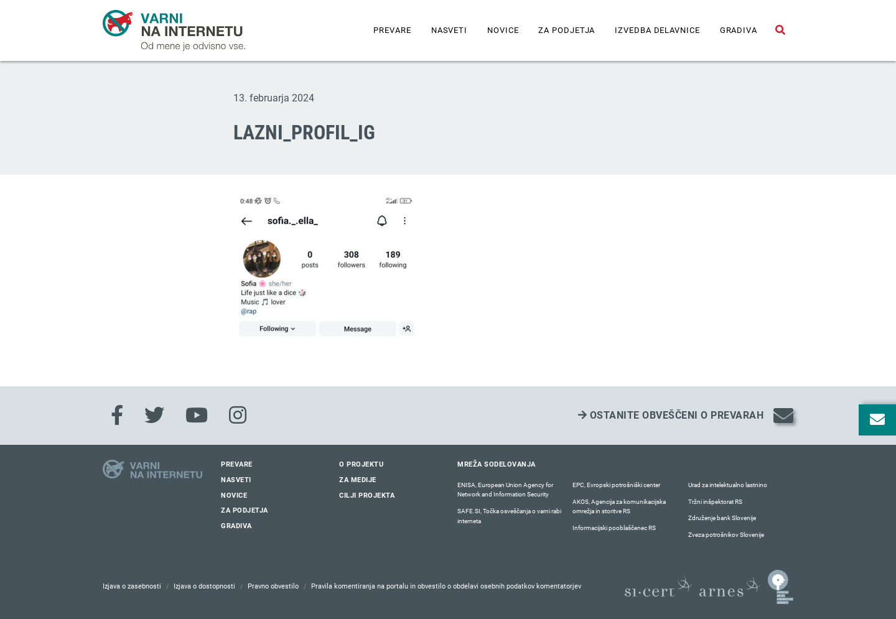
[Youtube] (196, 415)
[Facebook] (117, 415)
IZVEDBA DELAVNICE (657, 30)
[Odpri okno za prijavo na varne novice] (877, 419)
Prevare (392, 30)
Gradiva (738, 30)
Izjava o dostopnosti (204, 586)
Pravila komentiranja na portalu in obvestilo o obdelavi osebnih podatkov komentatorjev (446, 586)
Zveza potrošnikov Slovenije (726, 535)
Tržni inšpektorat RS (715, 502)
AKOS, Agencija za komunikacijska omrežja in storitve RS (619, 507)
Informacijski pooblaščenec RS (614, 528)
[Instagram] (237, 415)
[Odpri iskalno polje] (780, 30)
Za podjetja (566, 30)
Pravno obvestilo (273, 586)
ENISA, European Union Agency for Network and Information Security (505, 490)
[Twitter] (154, 415)
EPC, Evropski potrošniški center (616, 485)
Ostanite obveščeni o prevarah (671, 415)
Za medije (357, 480)
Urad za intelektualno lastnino (727, 485)
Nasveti (449, 30)
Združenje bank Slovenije (722, 518)
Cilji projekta (366, 495)
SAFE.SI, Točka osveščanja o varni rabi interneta (509, 516)
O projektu (361, 464)
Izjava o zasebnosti (132, 586)
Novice (502, 30)
